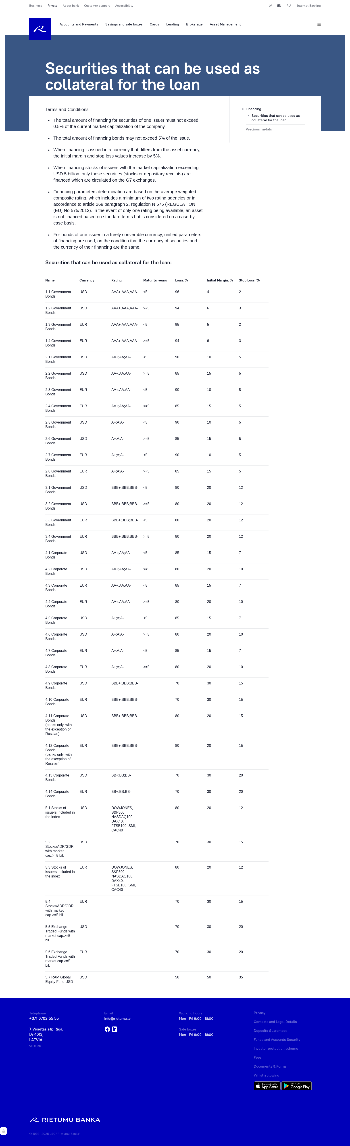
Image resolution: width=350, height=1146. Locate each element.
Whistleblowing (266, 1075)
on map (35, 1045)
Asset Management (225, 24)
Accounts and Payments (79, 24)
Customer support (97, 6)
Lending (172, 24)
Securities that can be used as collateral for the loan (276, 117)
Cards (154, 24)
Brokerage (194, 24)
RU (289, 6)
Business (35, 6)
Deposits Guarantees (271, 1030)
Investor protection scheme (276, 1048)
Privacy (259, 1012)
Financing (253, 109)
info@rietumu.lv (117, 1018)
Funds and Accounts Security (277, 1039)
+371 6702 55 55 (44, 1018)
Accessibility (124, 6)
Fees (258, 1057)
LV (270, 6)
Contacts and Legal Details (275, 1021)
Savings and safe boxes (124, 24)
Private (52, 6)
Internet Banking (309, 6)
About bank (71, 6)
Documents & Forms (270, 1066)
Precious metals (259, 129)
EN (279, 6)
